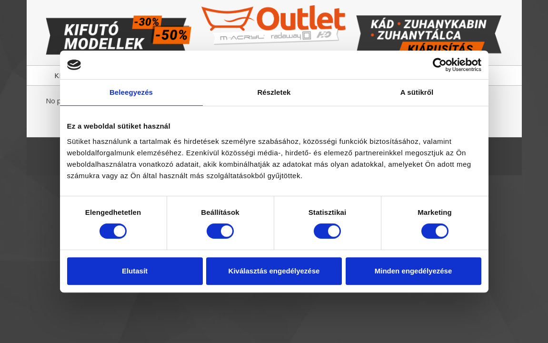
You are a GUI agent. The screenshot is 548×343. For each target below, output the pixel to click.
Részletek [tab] (273, 92)
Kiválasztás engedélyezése (274, 271)
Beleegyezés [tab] (131, 92)
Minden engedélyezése (413, 271)
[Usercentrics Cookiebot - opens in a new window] (439, 65)
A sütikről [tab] (417, 92)
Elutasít (135, 271)
